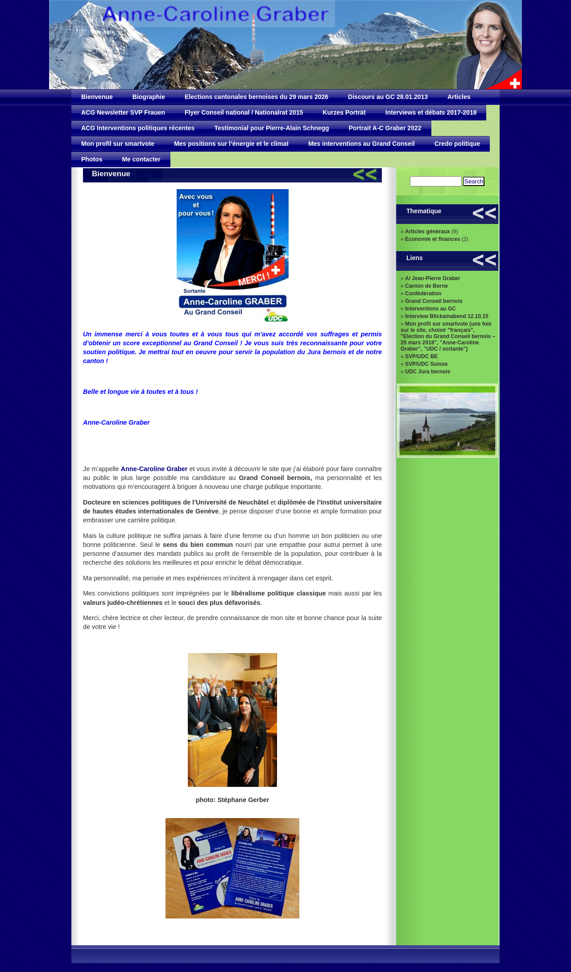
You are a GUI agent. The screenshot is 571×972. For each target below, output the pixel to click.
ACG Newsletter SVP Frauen (123, 112)
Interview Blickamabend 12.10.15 (446, 316)
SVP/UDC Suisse (426, 364)
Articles (458, 96)
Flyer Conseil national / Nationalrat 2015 (244, 112)
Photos (91, 159)
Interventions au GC (430, 309)
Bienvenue (97, 96)
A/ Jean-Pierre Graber (432, 278)
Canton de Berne (426, 286)
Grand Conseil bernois (434, 301)
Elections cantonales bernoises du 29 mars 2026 (256, 96)
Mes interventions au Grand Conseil (361, 143)
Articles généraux (427, 231)
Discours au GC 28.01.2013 (388, 96)
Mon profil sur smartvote (117, 143)
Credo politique (457, 143)
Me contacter (141, 159)
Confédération (423, 293)
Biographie (148, 96)
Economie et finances (432, 239)
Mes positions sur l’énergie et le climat (231, 143)
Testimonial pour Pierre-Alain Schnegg (271, 128)
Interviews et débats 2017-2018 (431, 112)
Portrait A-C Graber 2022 (385, 128)
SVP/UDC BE (421, 356)
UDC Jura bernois (427, 371)
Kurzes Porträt (344, 112)
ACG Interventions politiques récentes (137, 128)
